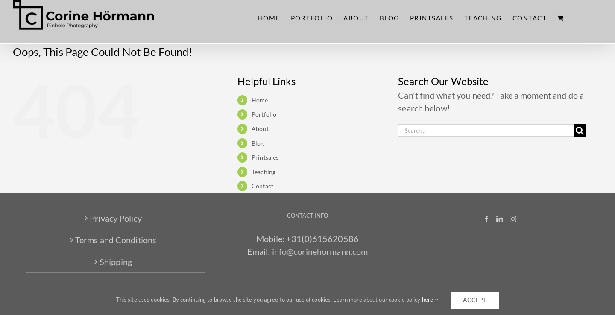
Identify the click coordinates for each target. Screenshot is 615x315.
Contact (262, 186)
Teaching (263, 171)
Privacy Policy (116, 218)
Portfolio (264, 114)
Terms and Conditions (115, 240)
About (260, 128)
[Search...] (486, 130)
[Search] (580, 130)
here (430, 299)
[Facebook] (486, 219)
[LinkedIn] (499, 219)
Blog (258, 143)
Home (260, 100)
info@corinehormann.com (320, 251)
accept (474, 299)
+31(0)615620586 (322, 238)
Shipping (116, 262)
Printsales (265, 157)
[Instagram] (513, 219)
